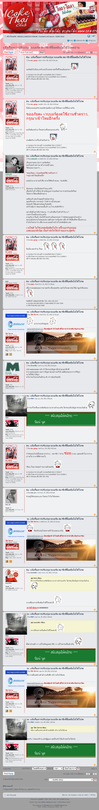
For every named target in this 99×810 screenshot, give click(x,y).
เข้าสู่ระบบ (92, 40)
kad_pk (33, 493)
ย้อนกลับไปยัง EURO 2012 (14, 779)
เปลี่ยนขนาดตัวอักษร (93, 36)
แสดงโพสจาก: (34, 768)
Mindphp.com (48, 805)
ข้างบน (95, 97)
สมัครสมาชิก (80, 40)
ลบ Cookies (72, 795)
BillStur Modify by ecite (48, 802)
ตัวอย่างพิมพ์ (89, 36)
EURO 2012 (60, 36)
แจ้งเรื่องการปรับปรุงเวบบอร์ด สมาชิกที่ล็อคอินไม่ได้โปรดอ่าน (41, 47)
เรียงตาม (55, 768)
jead (32, 284)
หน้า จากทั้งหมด (77, 52)
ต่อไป (93, 769)
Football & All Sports (46, 36)
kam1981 (34, 573)
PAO (32, 398)
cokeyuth (34, 159)
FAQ (71, 40)
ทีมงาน (64, 795)
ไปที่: (45, 779)
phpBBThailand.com (60, 805)
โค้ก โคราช (34, 314)
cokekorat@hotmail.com (34, 329)
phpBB (40, 799)
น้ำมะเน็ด (34, 365)
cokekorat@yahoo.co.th (34, 331)
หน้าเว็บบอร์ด (11, 36)
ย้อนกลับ (8, 769)
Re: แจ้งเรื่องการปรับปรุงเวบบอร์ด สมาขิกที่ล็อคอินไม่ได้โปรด (58, 57)
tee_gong (34, 60)
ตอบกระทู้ (10, 52)
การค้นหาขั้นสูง (90, 11)
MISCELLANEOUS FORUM (27, 36)
